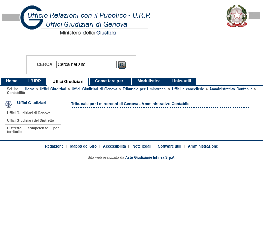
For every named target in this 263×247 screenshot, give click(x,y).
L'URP (34, 81)
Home (11, 81)
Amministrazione (203, 146)
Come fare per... (110, 81)
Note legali (142, 146)
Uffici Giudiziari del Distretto (30, 120)
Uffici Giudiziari (67, 81)
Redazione (54, 146)
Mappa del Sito (83, 146)
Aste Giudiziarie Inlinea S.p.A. (150, 158)
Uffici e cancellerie (188, 89)
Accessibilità (114, 146)
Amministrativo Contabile (230, 89)
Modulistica (148, 81)
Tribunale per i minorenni (144, 89)
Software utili (169, 146)
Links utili (181, 81)
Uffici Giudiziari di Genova (94, 89)
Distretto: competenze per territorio (33, 130)
